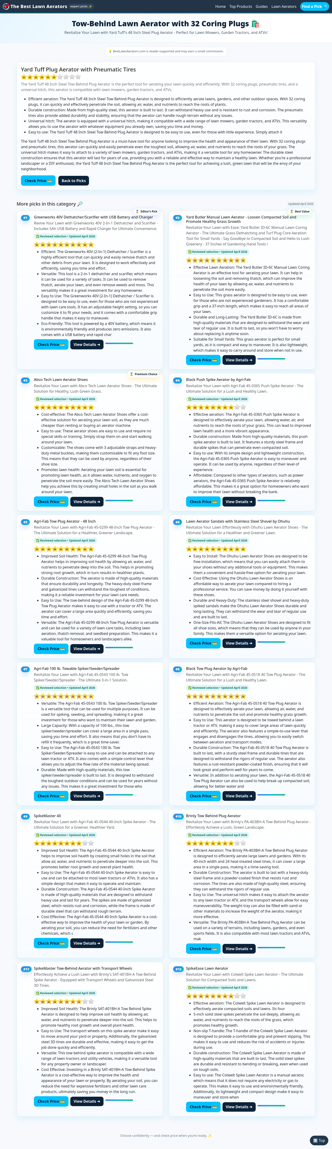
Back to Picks (74, 180)
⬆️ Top (319, 1140)
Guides (262, 6)
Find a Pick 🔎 (314, 6)
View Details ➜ (87, 344)
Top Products (240, 6)
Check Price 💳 (38, 180)
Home (220, 6)
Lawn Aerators (284, 6)
